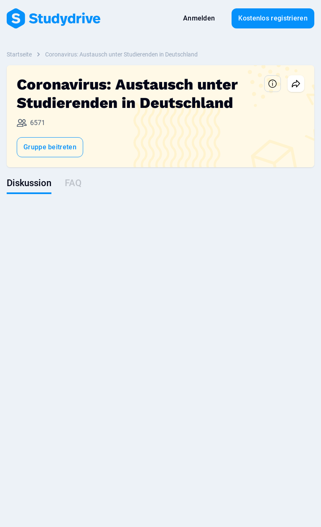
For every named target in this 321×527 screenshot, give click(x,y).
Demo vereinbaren (137, 340)
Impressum (137, 468)
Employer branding (138, 328)
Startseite (19, 54)
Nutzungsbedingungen (36, 468)
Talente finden (132, 317)
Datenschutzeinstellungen (231, 468)
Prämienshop (24, 328)
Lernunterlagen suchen (36, 317)
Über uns (174, 468)
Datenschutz (94, 468)
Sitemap (287, 468)
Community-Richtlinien (36, 340)
